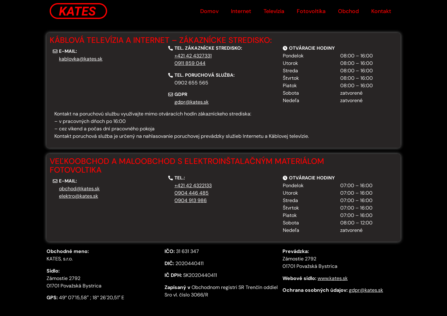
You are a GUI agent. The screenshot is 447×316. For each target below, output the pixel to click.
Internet (241, 11)
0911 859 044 (189, 63)
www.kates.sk (333, 278)
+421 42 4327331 (193, 55)
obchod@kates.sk (79, 188)
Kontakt (381, 11)
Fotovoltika (311, 11)
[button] (65, 51)
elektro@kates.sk (78, 196)
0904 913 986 (190, 200)
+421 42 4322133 (193, 185)
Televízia (274, 11)
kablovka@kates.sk (80, 59)
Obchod (348, 11)
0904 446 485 (191, 193)
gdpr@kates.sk (191, 102)
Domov (209, 11)
